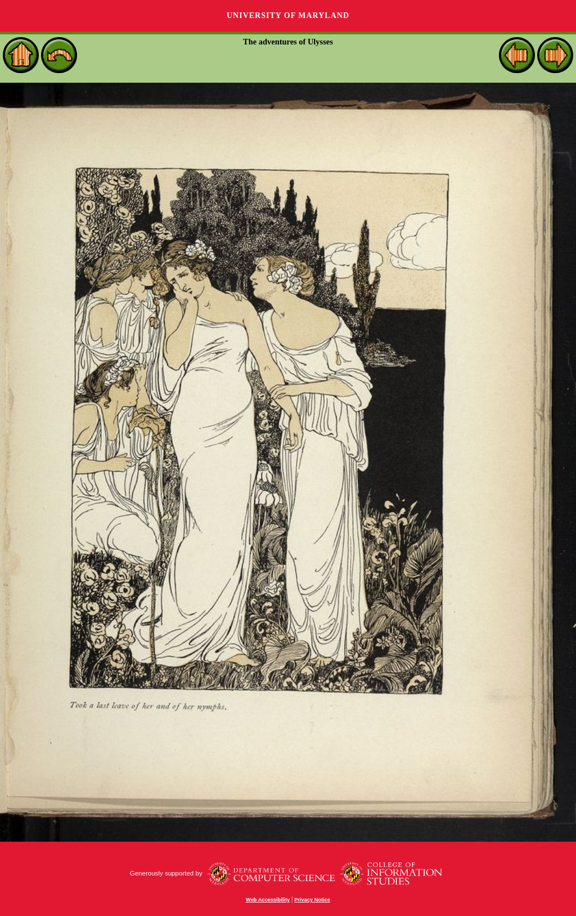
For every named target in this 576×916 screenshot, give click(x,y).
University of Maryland (288, 15)
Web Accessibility (268, 899)
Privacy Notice (312, 899)
